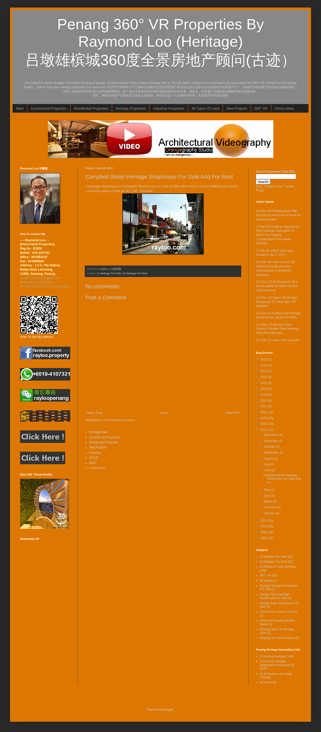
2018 (264, 400)
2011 (264, 526)
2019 (264, 395)
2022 (264, 377)
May (267, 490)
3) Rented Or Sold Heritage (278, 566)
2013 (264, 430)
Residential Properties (91, 108)
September (272, 452)
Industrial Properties (168, 108)
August (269, 458)
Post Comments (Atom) (119, 420)
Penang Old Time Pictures (277, 638)
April (267, 496)
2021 (264, 383)
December (271, 435)
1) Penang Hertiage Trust (276, 656)
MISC (93, 463)
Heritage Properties (131, 108)
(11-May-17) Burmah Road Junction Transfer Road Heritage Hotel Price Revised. (277, 329)
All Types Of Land (205, 108)
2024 (264, 365)
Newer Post (94, 413)
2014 (264, 424)
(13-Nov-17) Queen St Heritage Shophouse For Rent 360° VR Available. (277, 302)
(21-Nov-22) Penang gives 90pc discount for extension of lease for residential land (278, 215)
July (267, 464)
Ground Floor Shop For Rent (279, 612)
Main (20, 108)
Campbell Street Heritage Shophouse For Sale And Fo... (281, 478)
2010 (264, 532)
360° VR (261, 108)
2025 (264, 359)
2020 (264, 389)
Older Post (232, 413)
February (270, 507)
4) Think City (268, 682)
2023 (264, 371)
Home (164, 413)
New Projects (236, 108)
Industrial (95, 452)
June (267, 470)
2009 (264, 538)
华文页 (93, 457)
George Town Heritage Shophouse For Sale (275, 596)
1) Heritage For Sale (109, 273)
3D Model (266, 580)
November (271, 441)
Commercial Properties (48, 108)
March (268, 501)
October (270, 446)
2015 (264, 418)
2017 (264, 406)
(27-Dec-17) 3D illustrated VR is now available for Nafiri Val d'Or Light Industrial (277, 286)
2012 (264, 520)
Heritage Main (98, 432)
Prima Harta (284, 108)
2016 (264, 412)
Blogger (168, 709)
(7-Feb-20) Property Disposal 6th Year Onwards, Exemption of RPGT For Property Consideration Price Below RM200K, (278, 235)
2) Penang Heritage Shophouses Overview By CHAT (277, 665)
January (270, 513)
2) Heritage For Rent (135, 273)
